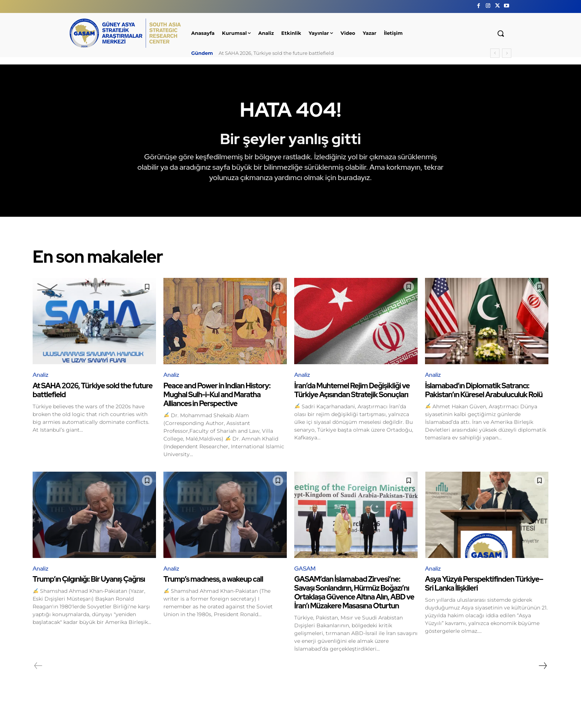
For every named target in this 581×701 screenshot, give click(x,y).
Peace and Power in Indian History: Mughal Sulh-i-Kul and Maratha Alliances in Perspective (216, 394)
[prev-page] (38, 665)
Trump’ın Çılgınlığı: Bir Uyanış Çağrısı (89, 579)
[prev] (494, 53)
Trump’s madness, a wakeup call (213, 579)
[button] (500, 33)
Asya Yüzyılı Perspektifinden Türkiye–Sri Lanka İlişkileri (484, 583)
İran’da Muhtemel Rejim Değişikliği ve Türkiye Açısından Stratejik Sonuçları (352, 390)
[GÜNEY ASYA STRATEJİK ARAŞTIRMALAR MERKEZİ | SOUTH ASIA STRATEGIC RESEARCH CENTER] (125, 33)
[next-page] (542, 665)
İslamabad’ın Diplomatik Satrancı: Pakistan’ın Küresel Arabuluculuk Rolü (483, 390)
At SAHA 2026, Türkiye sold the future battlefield (276, 53)
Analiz (40, 375)
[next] (506, 53)
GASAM (305, 568)
